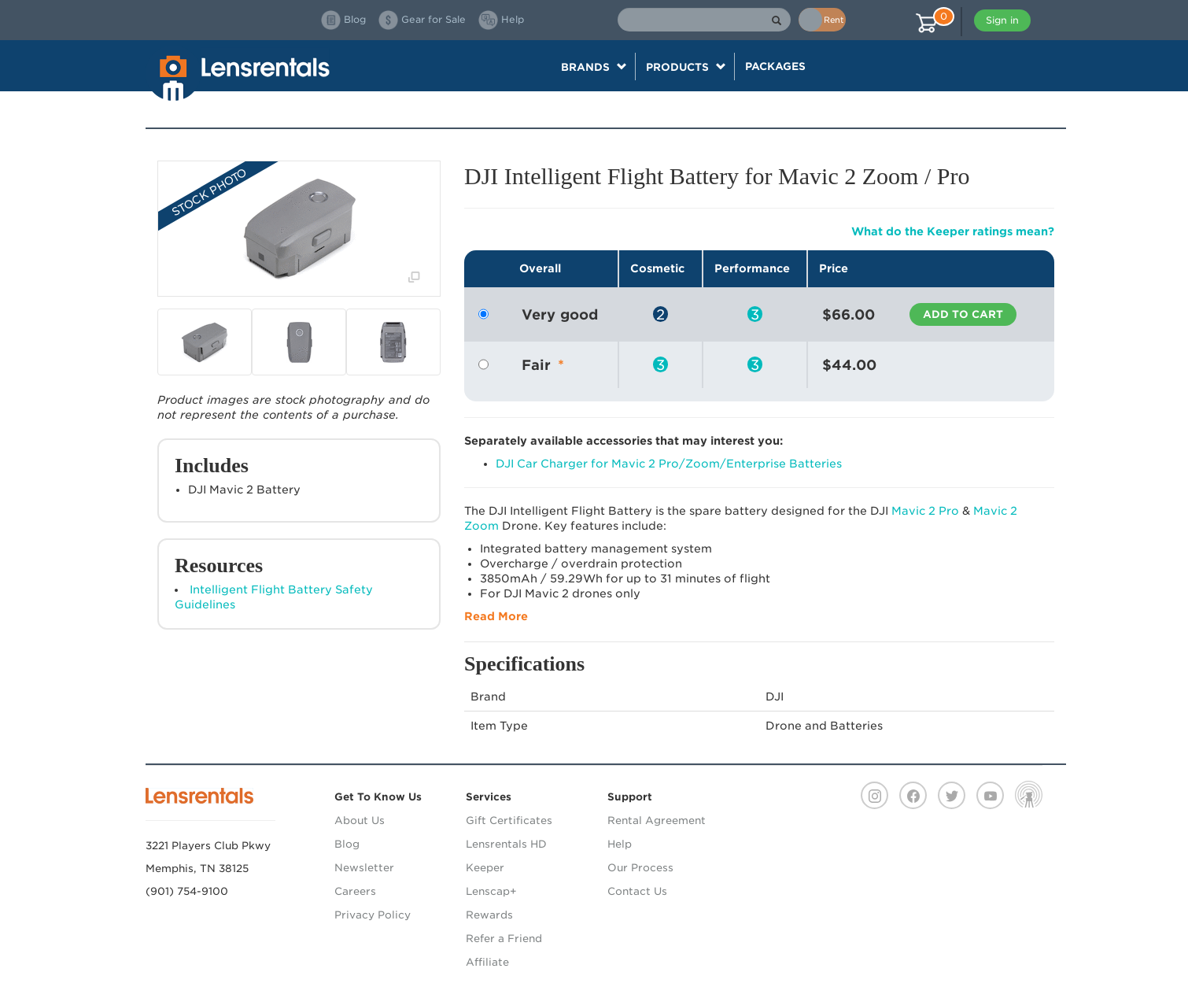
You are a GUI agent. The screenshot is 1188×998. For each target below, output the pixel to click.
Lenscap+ (491, 891)
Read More (496, 616)
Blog (347, 844)
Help (619, 844)
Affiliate (487, 962)
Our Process (640, 868)
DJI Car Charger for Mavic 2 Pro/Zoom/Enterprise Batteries (669, 463)
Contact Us (637, 891)
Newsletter (364, 868)
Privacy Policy (372, 915)
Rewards (489, 915)
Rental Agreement (656, 820)
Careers (355, 891)
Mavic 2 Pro (925, 511)
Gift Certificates (509, 820)
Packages (775, 66)
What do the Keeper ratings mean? (952, 231)
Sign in (1002, 20)
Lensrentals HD (506, 844)
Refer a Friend (504, 938)
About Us (359, 820)
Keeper (485, 868)
